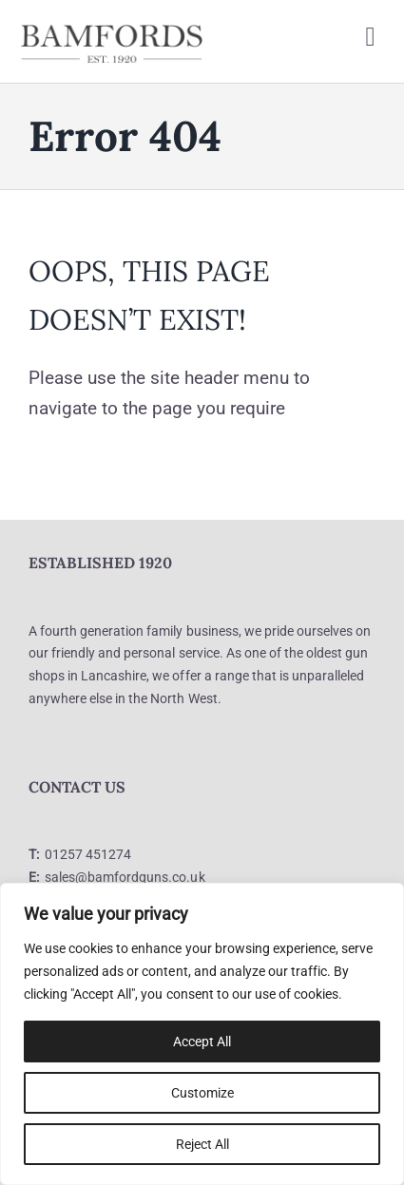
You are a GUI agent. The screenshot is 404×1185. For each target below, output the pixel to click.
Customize (202, 1092)
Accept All (202, 1041)
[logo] (111, 30)
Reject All (202, 1144)
